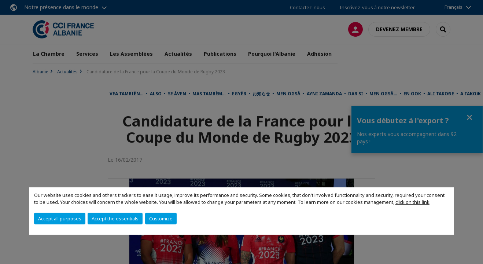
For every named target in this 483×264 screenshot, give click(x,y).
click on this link (412, 202)
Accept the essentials (115, 218)
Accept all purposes (59, 218)
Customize (161, 218)
